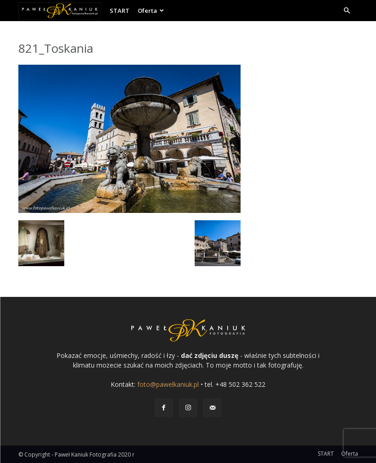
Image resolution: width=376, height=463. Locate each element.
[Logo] (62, 10)
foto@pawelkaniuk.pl (168, 384)
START (119, 10)
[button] (347, 10)
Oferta (151, 10)
